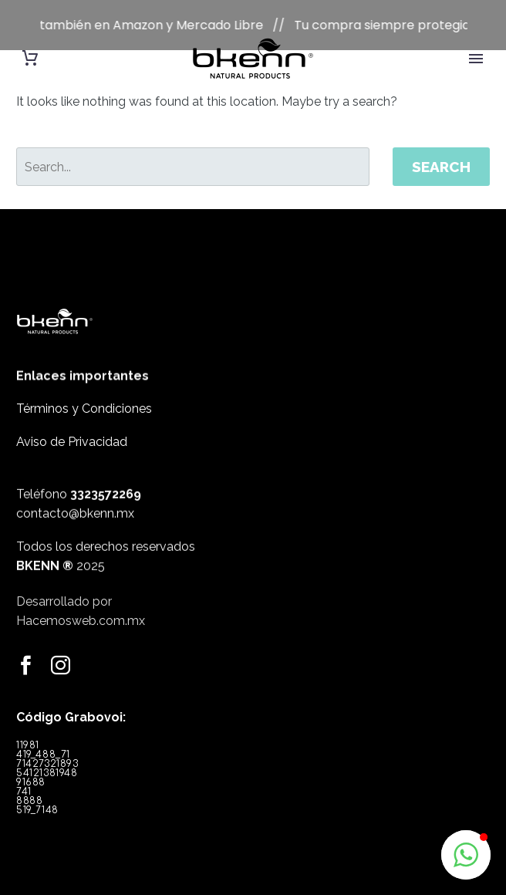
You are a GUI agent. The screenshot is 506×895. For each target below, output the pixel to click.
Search (441, 145)
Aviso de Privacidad (71, 421)
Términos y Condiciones (84, 387)
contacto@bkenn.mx (75, 504)
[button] (466, 855)
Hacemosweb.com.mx (80, 613)
